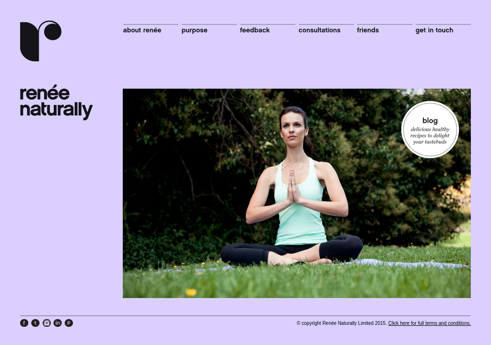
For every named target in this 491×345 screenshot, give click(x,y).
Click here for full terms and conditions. (429, 323)
